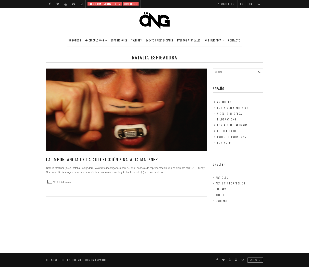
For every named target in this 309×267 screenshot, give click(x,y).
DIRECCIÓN (131, 4)
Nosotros (75, 40)
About (220, 195)
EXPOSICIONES (119, 40)
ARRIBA (255, 260)
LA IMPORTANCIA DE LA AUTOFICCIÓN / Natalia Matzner (102, 159)
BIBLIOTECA (213, 40)
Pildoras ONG (226, 119)
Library (221, 189)
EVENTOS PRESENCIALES (159, 40)
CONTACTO (234, 40)
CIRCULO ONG (94, 40)
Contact (222, 201)
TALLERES (136, 40)
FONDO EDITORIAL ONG (231, 137)
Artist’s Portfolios (230, 183)
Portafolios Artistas (233, 108)
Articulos (224, 102)
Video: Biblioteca (229, 114)
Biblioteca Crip (228, 131)
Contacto (224, 143)
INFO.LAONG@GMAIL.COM (104, 4)
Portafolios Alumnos (232, 125)
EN (250, 4)
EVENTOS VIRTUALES (189, 40)
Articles (222, 178)
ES (241, 4)
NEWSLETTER (226, 4)
